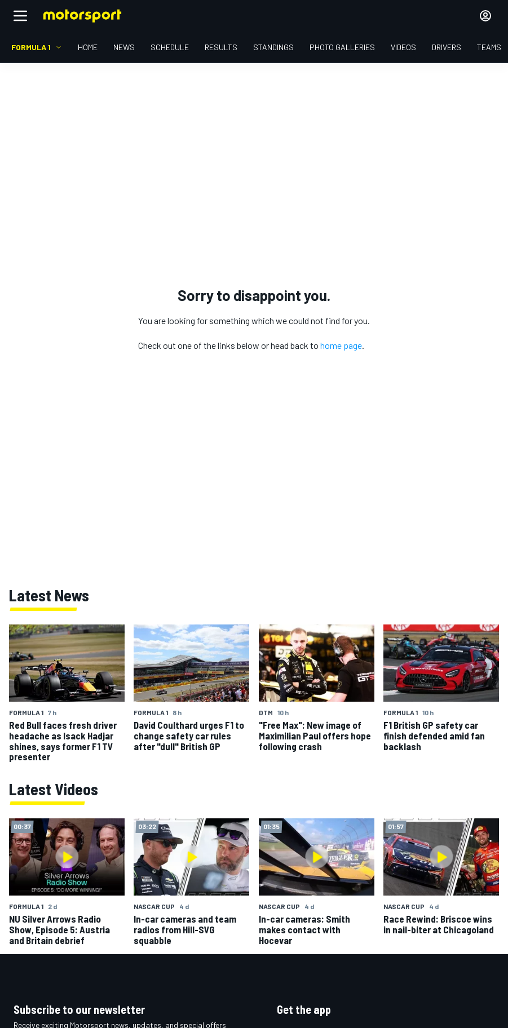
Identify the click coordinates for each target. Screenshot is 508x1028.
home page (341, 345)
